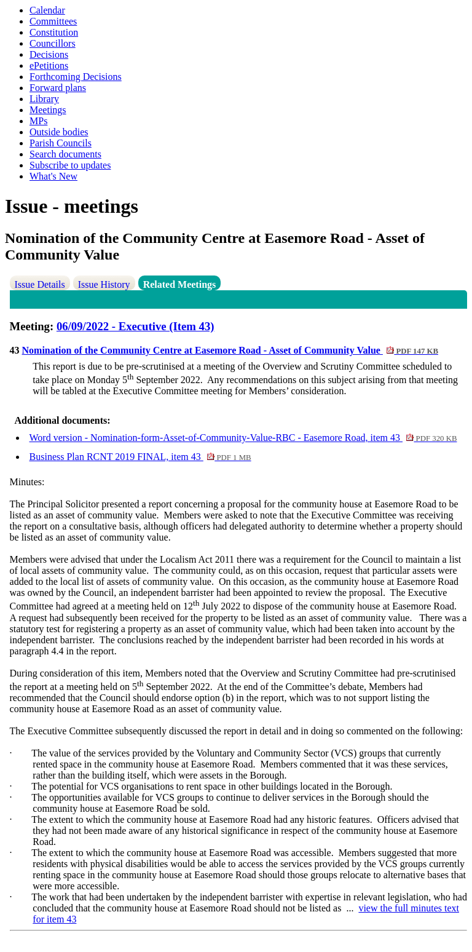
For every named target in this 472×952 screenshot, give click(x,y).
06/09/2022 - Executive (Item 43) (135, 326)
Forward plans (58, 87)
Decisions (49, 54)
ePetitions (49, 65)
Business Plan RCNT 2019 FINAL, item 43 (140, 456)
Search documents (65, 154)
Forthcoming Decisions (76, 76)
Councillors (53, 43)
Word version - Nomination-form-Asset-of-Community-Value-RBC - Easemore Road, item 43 (243, 437)
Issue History (104, 284)
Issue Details (40, 284)
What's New (53, 176)
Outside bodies (59, 132)
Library (44, 98)
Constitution (54, 32)
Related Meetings (179, 284)
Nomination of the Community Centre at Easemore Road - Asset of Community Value (230, 350)
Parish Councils (61, 143)
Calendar (47, 10)
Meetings (48, 110)
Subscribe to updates (70, 165)
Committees (53, 21)
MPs (38, 121)
